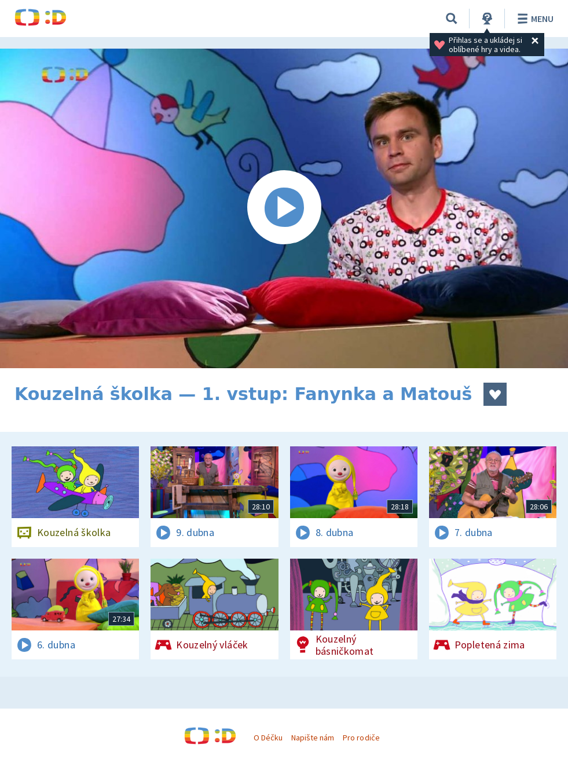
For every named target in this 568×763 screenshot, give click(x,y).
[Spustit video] (284, 208)
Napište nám (312, 737)
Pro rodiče (361, 737)
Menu (534, 18)
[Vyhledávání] (451, 18)
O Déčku (268, 737)
